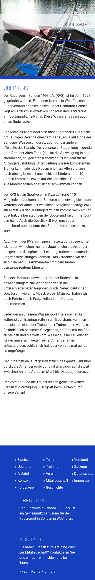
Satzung (80, 467)
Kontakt (76, 61)
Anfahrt (75, 49)
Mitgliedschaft (57, 480)
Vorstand (81, 460)
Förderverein (75, 74)
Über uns (75, 37)
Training (52, 467)
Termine (52, 460)
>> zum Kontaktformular (38, 571)
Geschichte (54, 487)
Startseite (75, 24)
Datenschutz (83, 474)
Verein (50, 474)
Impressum (82, 480)
